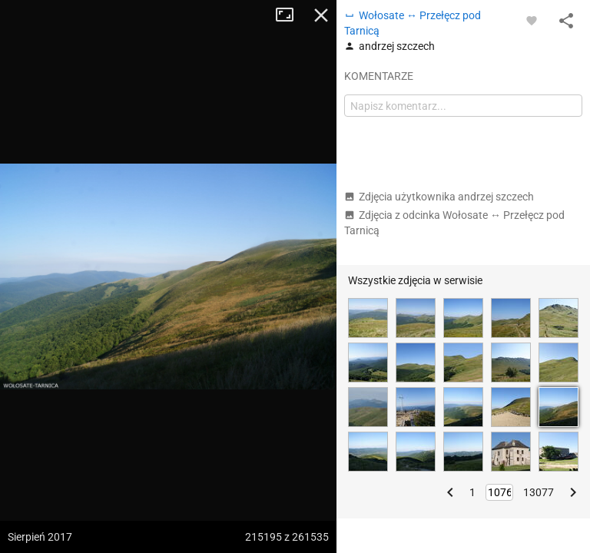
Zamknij (321, 15)
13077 (538, 492)
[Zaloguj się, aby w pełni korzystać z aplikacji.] (531, 20)
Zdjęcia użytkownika (439, 196)
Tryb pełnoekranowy (290, 15)
